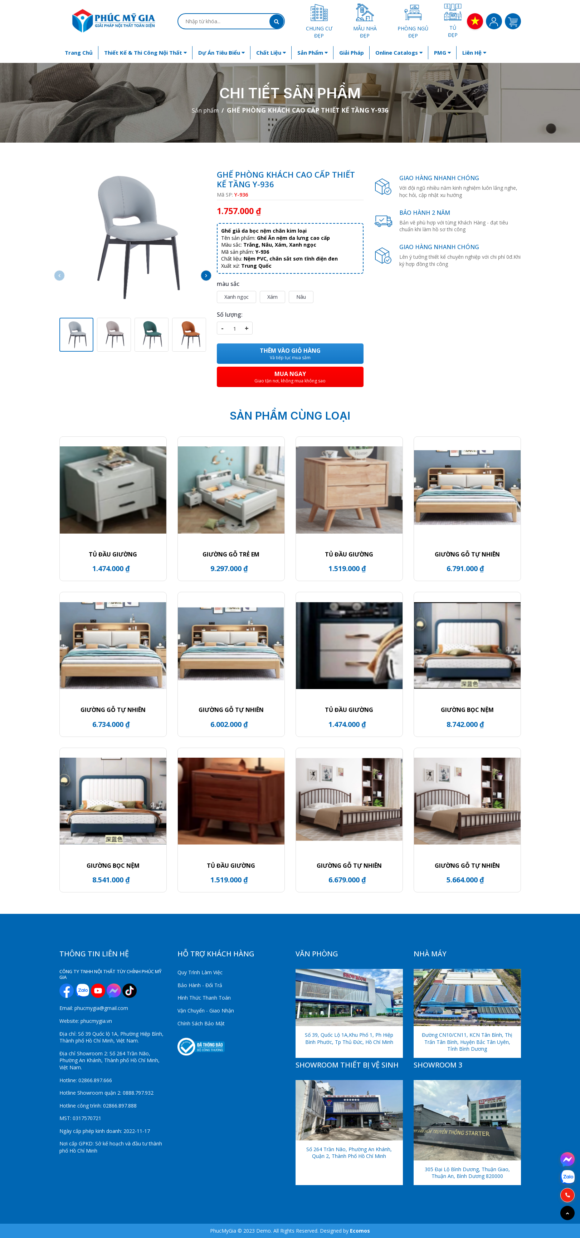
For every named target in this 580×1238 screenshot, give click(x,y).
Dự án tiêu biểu (221, 52)
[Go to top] (567, 1213)
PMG (442, 52)
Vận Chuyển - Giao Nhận (205, 1010)
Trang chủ (79, 52)
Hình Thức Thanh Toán (204, 997)
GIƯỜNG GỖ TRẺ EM (231, 554)
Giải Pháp (351, 52)
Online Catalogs (399, 52)
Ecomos (360, 1230)
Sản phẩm (312, 52)
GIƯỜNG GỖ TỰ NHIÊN (467, 554)
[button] (206, 275)
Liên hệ (474, 52)
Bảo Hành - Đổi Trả (199, 985)
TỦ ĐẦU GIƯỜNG (113, 554)
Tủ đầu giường (349, 554)
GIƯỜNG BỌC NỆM (467, 710)
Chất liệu (271, 52)
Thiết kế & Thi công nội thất (145, 52)
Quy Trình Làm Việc (200, 972)
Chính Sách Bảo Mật (201, 1023)
